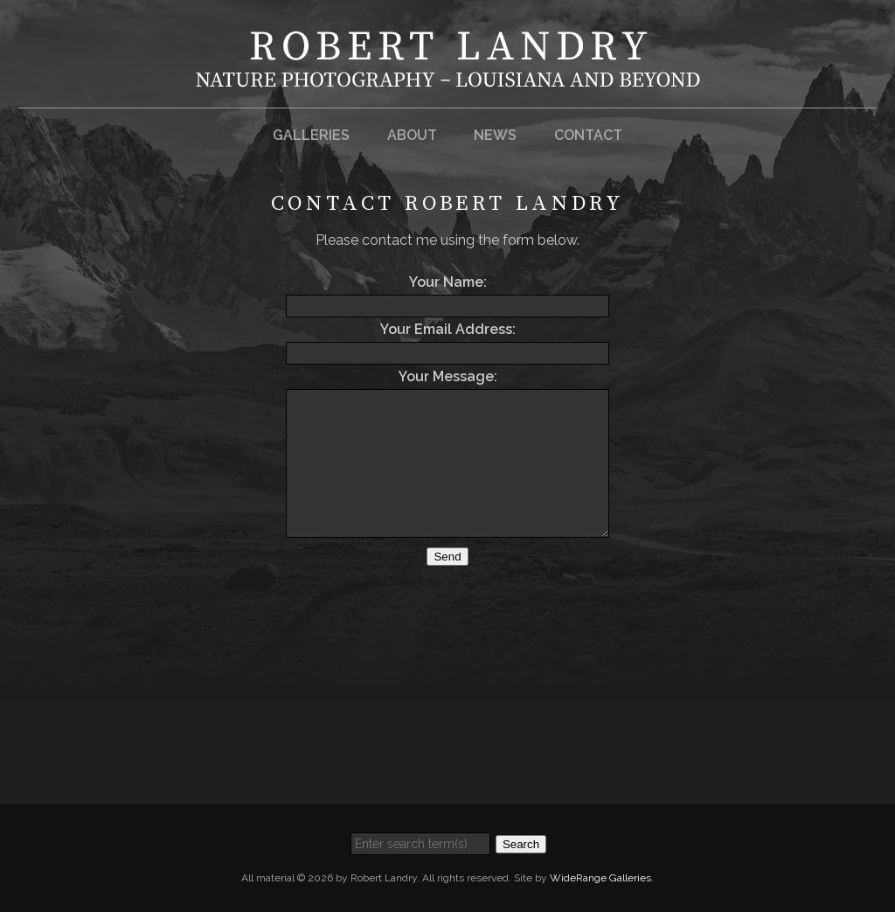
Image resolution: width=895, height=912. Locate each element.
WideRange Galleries (600, 878)
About (412, 135)
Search (521, 844)
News (495, 135)
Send (447, 556)
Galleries (311, 135)
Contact (588, 135)
